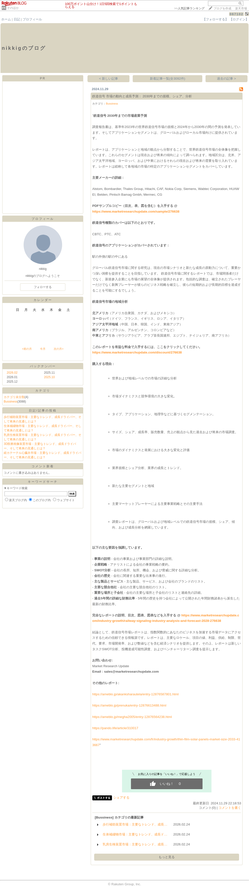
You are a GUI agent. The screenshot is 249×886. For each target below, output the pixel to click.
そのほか (13, 8)
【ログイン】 (239, 19)
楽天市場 (241, 8)
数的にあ (166, 632)
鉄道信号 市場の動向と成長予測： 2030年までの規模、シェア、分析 (142, 96)
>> (189, 8)
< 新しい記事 (108, 78)
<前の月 (27, 348)
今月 (42, 348)
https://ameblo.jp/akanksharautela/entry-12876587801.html (135, 694)
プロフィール (32, 19)
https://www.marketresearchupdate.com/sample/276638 (135, 211)
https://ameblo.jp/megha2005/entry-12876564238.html (132, 717)
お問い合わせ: (102, 660)
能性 (141, 649)
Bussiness (10, 401)
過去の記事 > (226, 78)
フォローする (43, 287)
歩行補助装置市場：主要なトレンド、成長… (135, 824)
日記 (17, 19)
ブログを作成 (222, 8)
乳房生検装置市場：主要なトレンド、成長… (135, 844)
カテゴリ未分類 (14, 397)
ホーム (6, 19)
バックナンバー (43, 366)
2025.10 (49, 377)
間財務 (209, 598)
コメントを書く (229, 808)
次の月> (58, 348)
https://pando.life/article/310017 (115, 728)
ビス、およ (157, 581)
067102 (236, 14)
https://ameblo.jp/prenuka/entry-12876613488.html (129, 705)
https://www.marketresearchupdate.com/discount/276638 (137, 352)
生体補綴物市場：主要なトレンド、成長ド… (135, 834)
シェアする (121, 797)
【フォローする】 (215, 19)
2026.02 (12, 372)
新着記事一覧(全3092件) (167, 78)
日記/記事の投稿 (42, 410)
